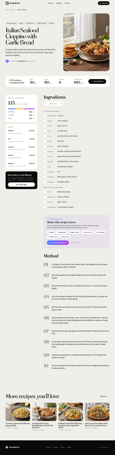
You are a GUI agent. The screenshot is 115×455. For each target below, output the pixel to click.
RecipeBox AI (13, 3)
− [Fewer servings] (46, 104)
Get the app (21, 184)
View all (104, 396)
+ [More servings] (61, 104)
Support (48, 447)
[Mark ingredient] (45, 116)
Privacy (55, 447)
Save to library (97, 81)
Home (7, 9)
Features (51, 3)
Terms (62, 447)
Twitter (69, 447)
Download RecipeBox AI (58, 242)
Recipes (59, 3)
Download (104, 3)
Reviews (67, 3)
